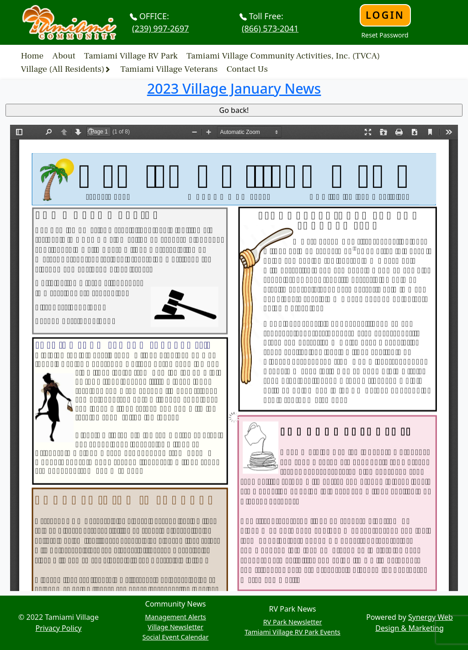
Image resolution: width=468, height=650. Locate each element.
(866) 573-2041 (270, 28)
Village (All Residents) (63, 69)
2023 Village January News (234, 88)
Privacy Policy (59, 628)
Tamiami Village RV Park (131, 55)
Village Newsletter (175, 627)
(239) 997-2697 (160, 28)
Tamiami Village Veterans (169, 69)
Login (385, 14)
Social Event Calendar (176, 637)
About (64, 55)
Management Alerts (175, 617)
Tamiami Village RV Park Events (292, 632)
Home (32, 55)
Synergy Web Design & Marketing (414, 622)
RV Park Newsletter (292, 622)
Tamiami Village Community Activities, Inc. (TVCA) (283, 55)
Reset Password (384, 35)
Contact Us (247, 69)
